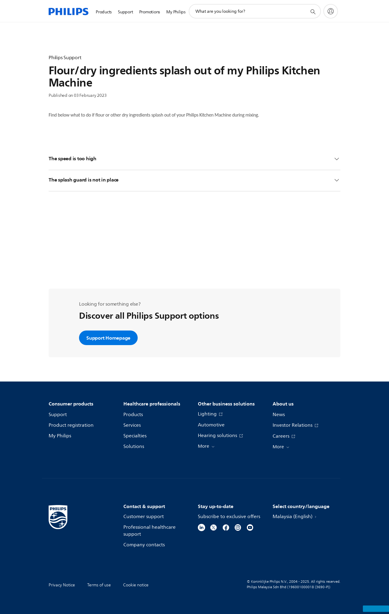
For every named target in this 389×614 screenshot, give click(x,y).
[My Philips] (330, 11)
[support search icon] (312, 11)
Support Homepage (108, 338)
